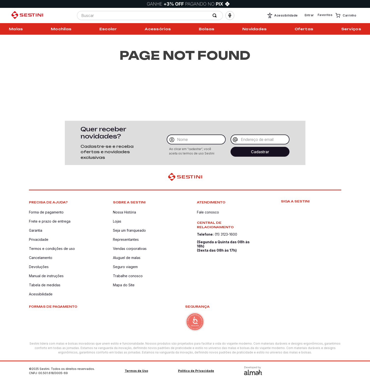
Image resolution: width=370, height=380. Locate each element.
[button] (229, 15)
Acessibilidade (282, 15)
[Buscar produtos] (216, 15)
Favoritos (325, 15)
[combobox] (150, 15)
